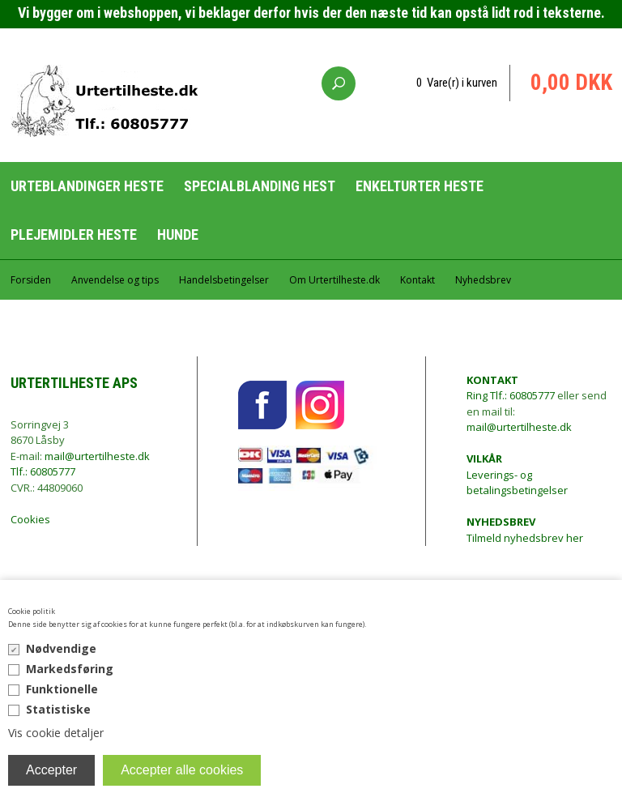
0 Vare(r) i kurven (456, 82)
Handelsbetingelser (224, 280)
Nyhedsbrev (483, 280)
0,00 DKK (571, 83)
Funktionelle (62, 689)
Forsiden (31, 280)
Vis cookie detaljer (56, 732)
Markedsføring (69, 668)
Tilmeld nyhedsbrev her (524, 529)
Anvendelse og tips (115, 280)
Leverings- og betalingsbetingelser (517, 474)
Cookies (30, 519)
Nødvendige (61, 648)
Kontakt (417, 280)
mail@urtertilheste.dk (97, 456)
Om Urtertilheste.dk (334, 280)
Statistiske (58, 709)
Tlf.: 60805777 (43, 471)
